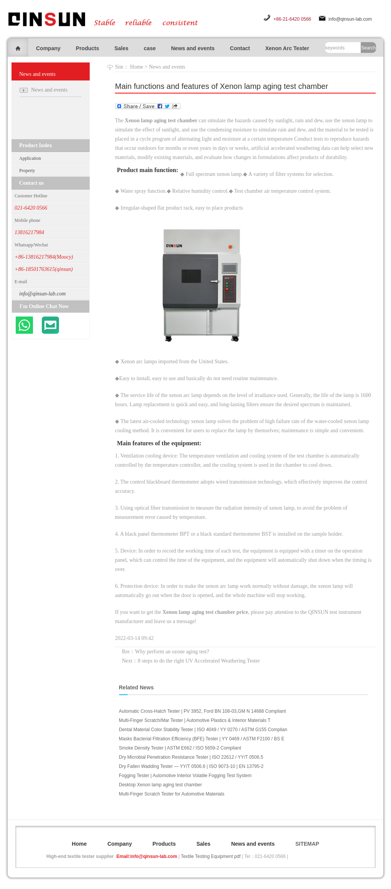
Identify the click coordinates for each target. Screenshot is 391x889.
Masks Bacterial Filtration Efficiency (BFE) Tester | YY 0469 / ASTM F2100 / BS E (201, 738)
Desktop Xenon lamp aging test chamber (160, 784)
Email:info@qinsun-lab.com (147, 856)
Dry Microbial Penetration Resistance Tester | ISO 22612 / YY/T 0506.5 (191, 757)
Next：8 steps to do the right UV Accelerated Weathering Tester (191, 661)
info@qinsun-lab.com (350, 19)
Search (368, 48)
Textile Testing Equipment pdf (211, 856)
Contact (240, 48)
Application (30, 158)
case (150, 48)
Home (136, 67)
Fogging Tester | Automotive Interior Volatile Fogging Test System (185, 775)
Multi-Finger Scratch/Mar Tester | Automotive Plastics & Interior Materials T (194, 720)
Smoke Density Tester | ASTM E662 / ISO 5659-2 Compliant (180, 748)
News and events (193, 48)
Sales (121, 48)
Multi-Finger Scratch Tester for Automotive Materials (171, 794)
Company (48, 48)
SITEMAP (307, 844)
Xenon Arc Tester (287, 48)
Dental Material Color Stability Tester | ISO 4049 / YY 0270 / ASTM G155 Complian (203, 729)
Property (27, 170)
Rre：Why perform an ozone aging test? (165, 651)
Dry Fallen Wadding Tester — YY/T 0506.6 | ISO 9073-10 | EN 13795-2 (191, 766)
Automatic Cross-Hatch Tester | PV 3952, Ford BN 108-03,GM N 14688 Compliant (202, 711)
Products (87, 48)
